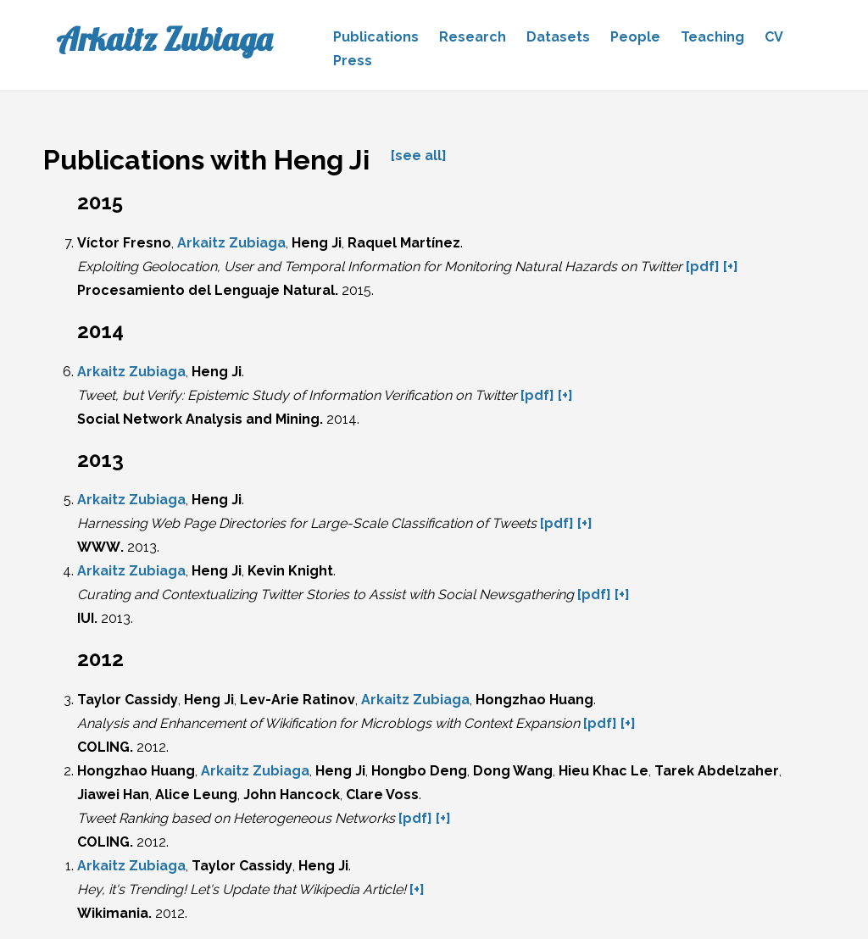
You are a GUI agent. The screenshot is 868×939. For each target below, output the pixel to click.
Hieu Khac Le (603, 771)
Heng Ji (317, 243)
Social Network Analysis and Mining (198, 419)
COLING (103, 747)
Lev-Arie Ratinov (297, 700)
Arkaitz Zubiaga (164, 39)
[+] (730, 266)
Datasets (558, 37)
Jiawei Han (113, 794)
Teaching (712, 37)
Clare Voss (382, 794)
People (635, 37)
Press (352, 61)
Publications (376, 37)
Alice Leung (196, 794)
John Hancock (291, 794)
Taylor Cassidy (127, 700)
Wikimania (112, 913)
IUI (85, 618)
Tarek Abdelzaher (716, 771)
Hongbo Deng (419, 771)
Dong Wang (513, 771)
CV (774, 37)
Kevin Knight (290, 571)
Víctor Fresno (124, 243)
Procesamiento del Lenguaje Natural (206, 290)
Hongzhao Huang (534, 700)
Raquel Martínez (404, 243)
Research (472, 37)
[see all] (419, 155)
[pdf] (703, 266)
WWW (98, 547)
